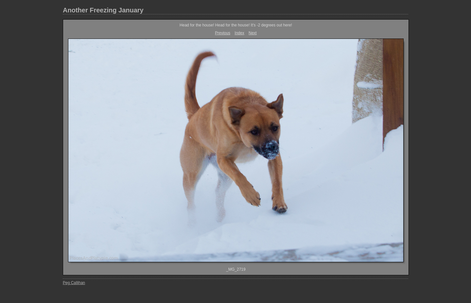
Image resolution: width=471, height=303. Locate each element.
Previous (222, 33)
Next (253, 33)
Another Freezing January (103, 10)
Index (239, 33)
